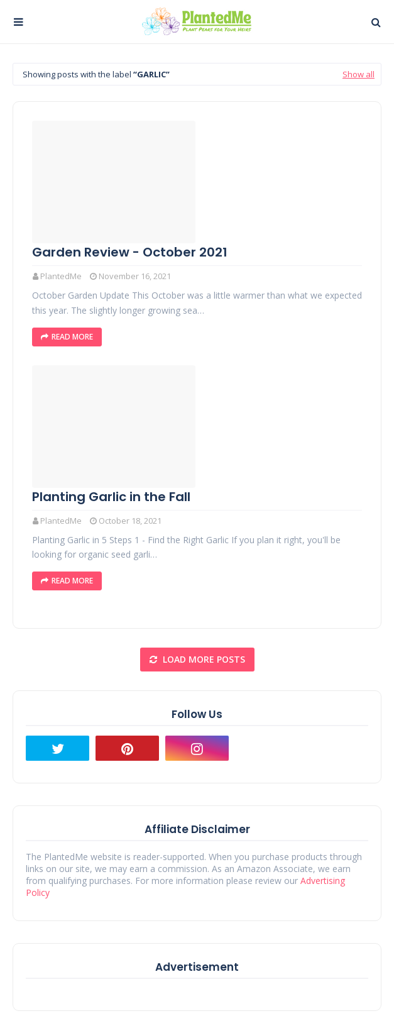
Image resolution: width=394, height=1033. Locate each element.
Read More (72, 336)
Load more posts (202, 659)
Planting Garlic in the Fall (111, 496)
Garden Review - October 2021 (129, 252)
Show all (358, 74)
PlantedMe (61, 276)
